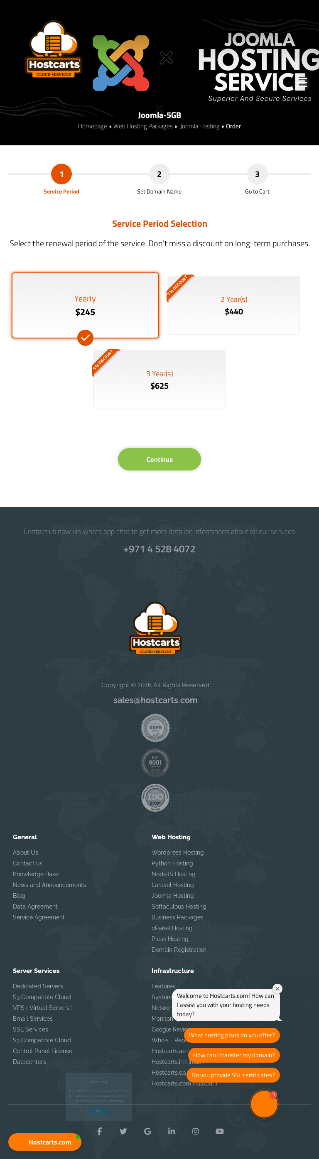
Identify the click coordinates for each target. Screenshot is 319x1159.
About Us (25, 852)
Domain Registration (179, 949)
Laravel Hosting (173, 885)
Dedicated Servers (38, 986)
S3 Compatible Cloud (42, 997)
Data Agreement (35, 906)
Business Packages (178, 917)
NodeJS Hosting (174, 874)
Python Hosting (172, 863)
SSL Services (30, 1029)
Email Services (33, 1018)
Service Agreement (39, 917)
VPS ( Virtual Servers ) (43, 1008)
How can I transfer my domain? (234, 1055)
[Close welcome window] (277, 989)
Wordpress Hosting (178, 852)
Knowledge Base (36, 874)
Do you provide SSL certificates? (233, 1075)
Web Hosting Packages (143, 126)
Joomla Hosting (199, 126)
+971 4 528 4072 (159, 549)
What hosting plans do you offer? (232, 1035)
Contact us (27, 863)
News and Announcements (49, 885)
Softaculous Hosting (179, 906)
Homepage (92, 126)
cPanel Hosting (172, 928)
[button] (44, 1142)
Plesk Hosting (170, 939)
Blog (19, 895)
